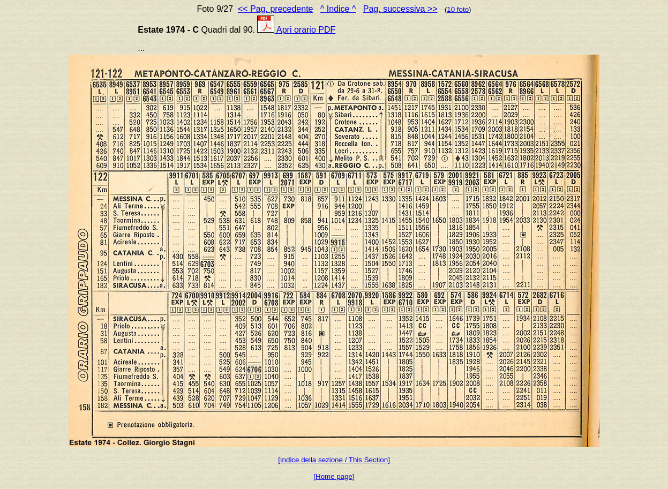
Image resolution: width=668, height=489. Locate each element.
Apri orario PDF (296, 29)
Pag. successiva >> (400, 8)
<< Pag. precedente (275, 8)
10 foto (458, 9)
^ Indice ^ (338, 8)
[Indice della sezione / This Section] (334, 460)
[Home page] (333, 476)
